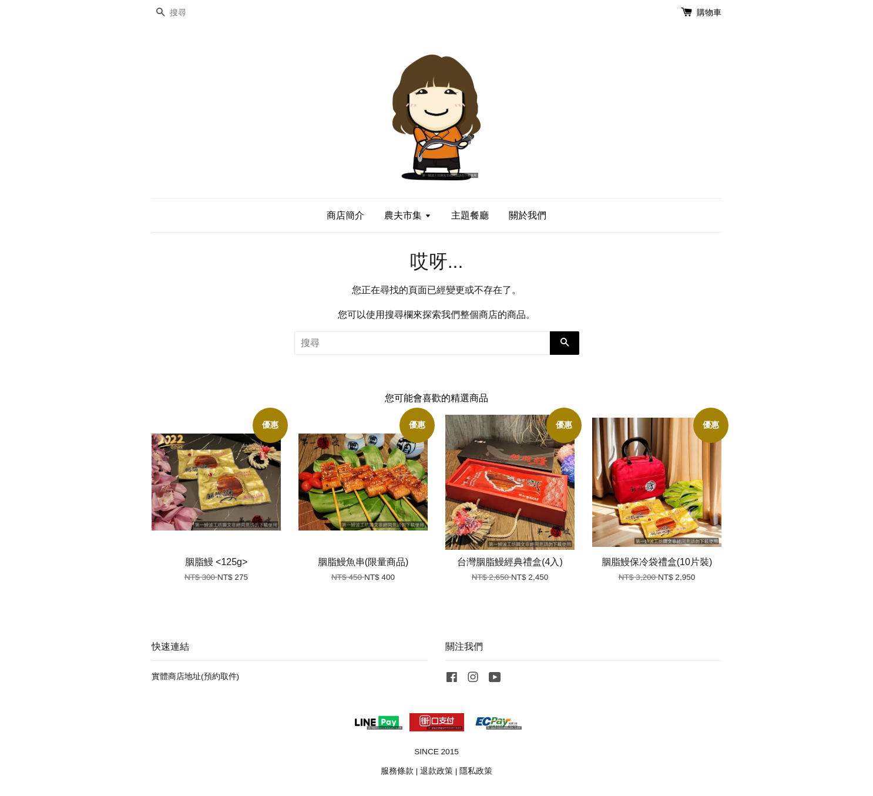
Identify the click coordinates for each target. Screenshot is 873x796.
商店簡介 (345, 215)
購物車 (709, 12)
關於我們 (527, 215)
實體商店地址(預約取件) (195, 676)
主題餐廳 (470, 215)
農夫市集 (407, 215)
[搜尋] (187, 12)
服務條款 (397, 771)
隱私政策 (475, 771)
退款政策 (436, 771)
